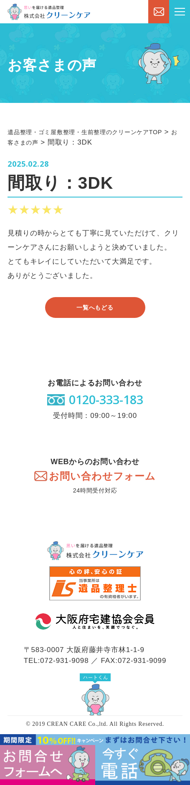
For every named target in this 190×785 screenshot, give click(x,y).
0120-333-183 (106, 400)
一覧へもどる (95, 307)
